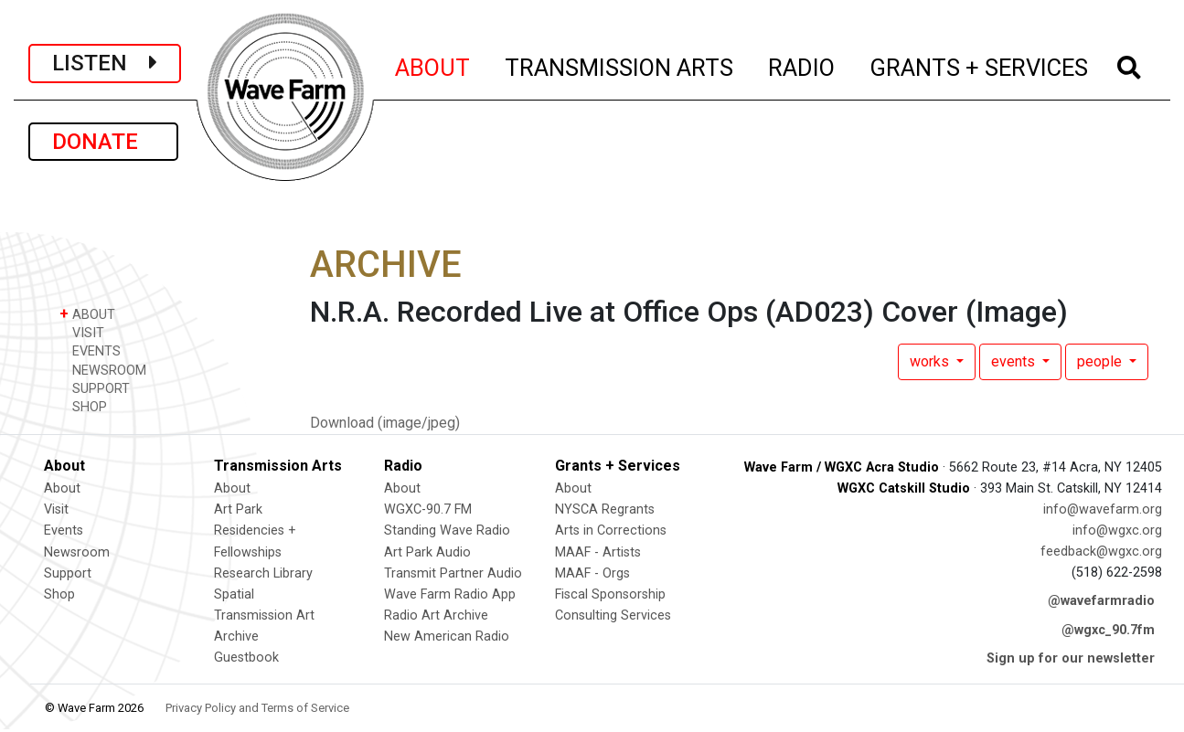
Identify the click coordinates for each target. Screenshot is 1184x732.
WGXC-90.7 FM (428, 509)
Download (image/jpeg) (385, 422)
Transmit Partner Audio (453, 573)
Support (67, 573)
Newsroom (77, 552)
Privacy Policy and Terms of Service (257, 708)
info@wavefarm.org (1102, 509)
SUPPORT (94, 388)
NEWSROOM (102, 369)
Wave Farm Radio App (450, 594)
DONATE (103, 141)
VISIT (81, 332)
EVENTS (90, 350)
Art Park (238, 509)
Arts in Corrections (611, 530)
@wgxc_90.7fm (1108, 630)
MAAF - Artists (598, 552)
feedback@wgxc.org (1101, 551)
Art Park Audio (427, 552)
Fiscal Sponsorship (610, 594)
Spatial (234, 594)
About (62, 488)
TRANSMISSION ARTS (620, 64)
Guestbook (246, 657)
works (931, 361)
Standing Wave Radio (447, 530)
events (1015, 361)
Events (63, 530)
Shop (59, 594)
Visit (56, 509)
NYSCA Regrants (605, 509)
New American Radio (446, 636)
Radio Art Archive (436, 615)
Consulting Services (613, 615)
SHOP (83, 406)
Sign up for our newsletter (1071, 658)
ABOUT (433, 64)
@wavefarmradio (1101, 601)
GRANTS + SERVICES (979, 64)
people (1101, 361)
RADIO (802, 64)
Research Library (263, 573)
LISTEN (104, 63)
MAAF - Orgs (592, 573)
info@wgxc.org (1117, 530)
